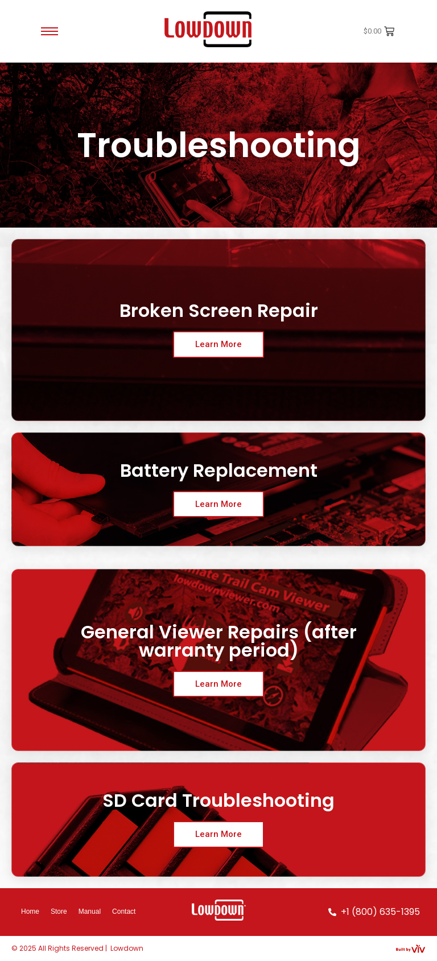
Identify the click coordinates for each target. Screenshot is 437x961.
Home (30, 911)
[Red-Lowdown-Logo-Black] (209, 29)
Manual (90, 911)
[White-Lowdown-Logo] (219, 910)
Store (59, 911)
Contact (123, 911)
